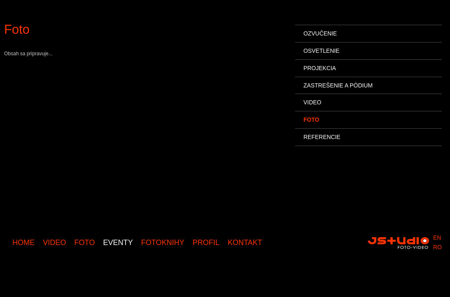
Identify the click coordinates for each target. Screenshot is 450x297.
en (437, 237)
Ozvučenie (320, 33)
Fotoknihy (163, 242)
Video (54, 242)
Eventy (118, 242)
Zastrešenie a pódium (338, 85)
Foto (84, 242)
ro (437, 247)
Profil (205, 242)
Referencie (322, 137)
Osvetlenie (321, 50)
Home (23, 242)
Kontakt (244, 242)
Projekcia (319, 68)
